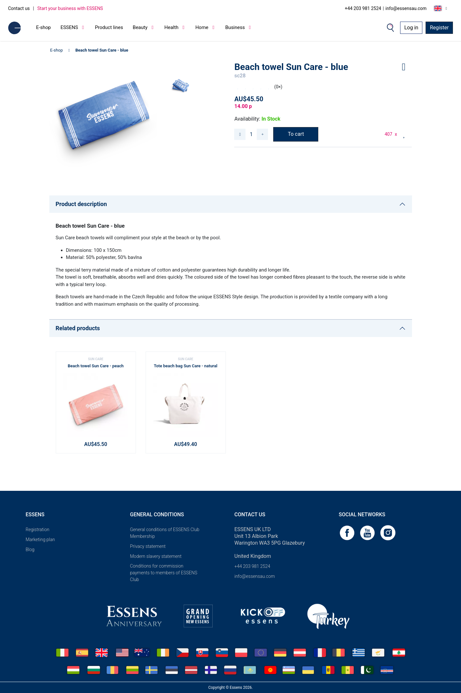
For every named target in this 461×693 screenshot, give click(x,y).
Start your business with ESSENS (70, 8)
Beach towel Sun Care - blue (101, 50)
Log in (411, 28)
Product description (81, 204)
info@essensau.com (406, 8)
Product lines (109, 27)
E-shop (43, 27)
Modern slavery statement (156, 556)
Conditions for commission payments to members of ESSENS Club (163, 572)
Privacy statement (148, 546)
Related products (78, 328)
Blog (30, 549)
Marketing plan (40, 539)
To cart (296, 134)
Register (439, 28)
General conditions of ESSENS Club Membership (164, 533)
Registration (38, 529)
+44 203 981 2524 (363, 8)
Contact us (19, 8)
